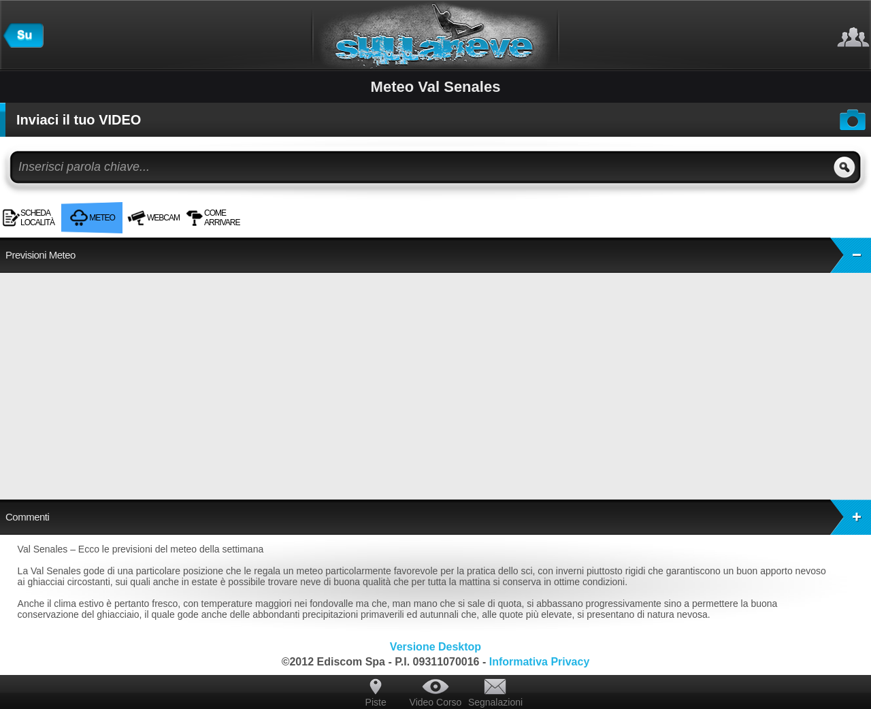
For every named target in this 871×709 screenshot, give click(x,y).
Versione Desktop (435, 647)
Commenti (438, 517)
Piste (376, 702)
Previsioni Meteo (438, 255)
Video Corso (436, 702)
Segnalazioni (495, 702)
